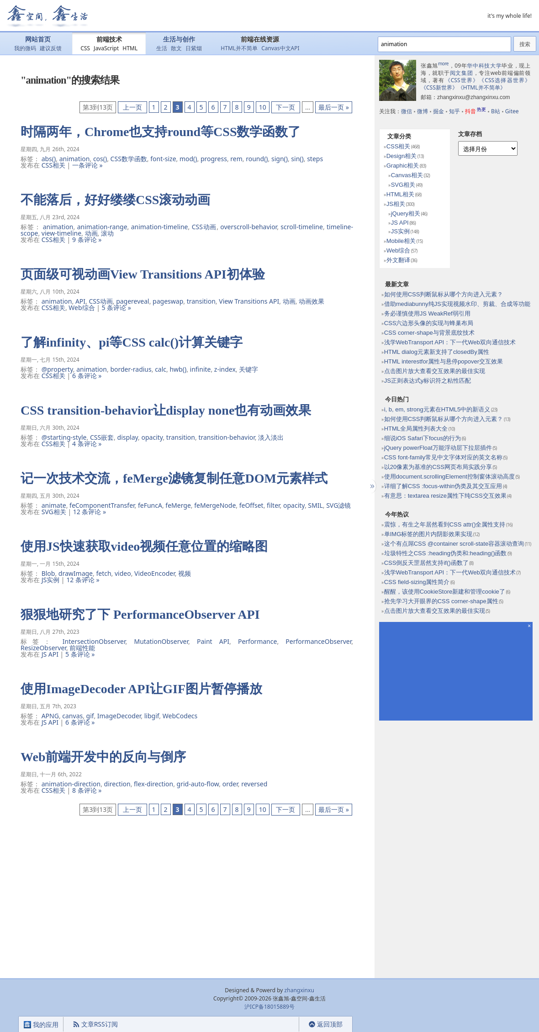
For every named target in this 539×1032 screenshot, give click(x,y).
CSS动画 (204, 226)
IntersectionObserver (94, 641)
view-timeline (61, 233)
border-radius (130, 369)
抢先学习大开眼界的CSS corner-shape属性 (441, 601)
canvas (72, 715)
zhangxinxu (299, 990)
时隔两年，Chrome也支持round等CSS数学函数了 (161, 132)
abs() (49, 158)
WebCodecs (180, 715)
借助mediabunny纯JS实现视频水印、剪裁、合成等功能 (457, 303)
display (127, 437)
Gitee (512, 111)
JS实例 (51, 579)
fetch (103, 573)
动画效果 (311, 301)
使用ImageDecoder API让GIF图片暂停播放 (141, 689)
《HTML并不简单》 (482, 87)
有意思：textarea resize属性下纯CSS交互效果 (445, 495)
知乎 (454, 111)
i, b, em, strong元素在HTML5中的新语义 (437, 409)
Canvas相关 (407, 175)
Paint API (213, 641)
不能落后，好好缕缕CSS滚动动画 (115, 200)
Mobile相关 (401, 240)
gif (90, 715)
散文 (176, 48)
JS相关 (395, 203)
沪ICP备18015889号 (269, 1007)
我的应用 (41, 1024)
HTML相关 (400, 194)
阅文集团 (461, 73)
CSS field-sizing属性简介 (417, 582)
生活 (161, 48)
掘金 (438, 111)
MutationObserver (161, 641)
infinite (200, 369)
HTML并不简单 (239, 48)
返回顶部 (325, 1024)
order (230, 783)
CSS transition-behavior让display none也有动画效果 (166, 410)
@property (57, 369)
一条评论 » (87, 165)
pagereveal (132, 301)
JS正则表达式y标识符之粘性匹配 (427, 380)
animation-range (102, 226)
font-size (163, 158)
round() (257, 158)
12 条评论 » (89, 511)
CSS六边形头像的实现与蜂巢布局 (429, 323)
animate (54, 505)
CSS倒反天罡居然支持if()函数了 (426, 562)
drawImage (75, 573)
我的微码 (25, 48)
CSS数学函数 (129, 158)
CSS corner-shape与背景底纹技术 (429, 332)
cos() (100, 158)
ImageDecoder (119, 715)
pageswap (168, 301)
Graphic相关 (402, 165)
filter (273, 505)
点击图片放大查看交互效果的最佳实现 (434, 371)
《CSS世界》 (462, 80)
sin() (297, 158)
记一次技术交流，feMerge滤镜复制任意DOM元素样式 (174, 478)
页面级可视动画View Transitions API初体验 (143, 274)
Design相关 (401, 156)
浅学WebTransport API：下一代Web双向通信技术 (450, 342)
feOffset (251, 505)
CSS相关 (53, 165)
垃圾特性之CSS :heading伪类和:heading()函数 (445, 553)
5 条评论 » (116, 307)
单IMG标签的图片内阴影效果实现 (428, 534)
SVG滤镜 (338, 505)
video (123, 573)
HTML (129, 48)
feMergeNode (215, 505)
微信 (406, 111)
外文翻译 (398, 260)
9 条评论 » (86, 239)
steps (315, 158)
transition (201, 301)
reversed (254, 783)
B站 (495, 111)
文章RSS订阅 (95, 1024)
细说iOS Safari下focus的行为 (422, 438)
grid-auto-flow (198, 783)
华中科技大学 (484, 65)
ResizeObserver (43, 647)
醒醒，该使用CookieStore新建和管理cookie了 (444, 591)
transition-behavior (226, 437)
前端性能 (82, 647)
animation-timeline (159, 226)
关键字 (248, 369)
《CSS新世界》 (439, 87)
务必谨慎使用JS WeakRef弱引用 (427, 313)
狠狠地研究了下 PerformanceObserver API (140, 614)
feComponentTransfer (102, 505)
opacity (152, 437)
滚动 (107, 233)
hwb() (177, 369)
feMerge (177, 505)
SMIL (315, 505)
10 (262, 107)
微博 (422, 111)
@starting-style (64, 437)
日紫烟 (193, 48)
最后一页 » (333, 107)
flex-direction (153, 783)
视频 (184, 573)
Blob (48, 573)
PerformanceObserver (318, 641)
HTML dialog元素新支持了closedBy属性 (436, 351)
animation (74, 158)
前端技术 (109, 39)
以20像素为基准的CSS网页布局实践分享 (438, 466)
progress (214, 158)
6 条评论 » (86, 375)
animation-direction (71, 783)
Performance (257, 641)
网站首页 (38, 39)
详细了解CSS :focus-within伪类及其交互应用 (443, 486)
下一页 (286, 107)
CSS (85, 48)
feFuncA (150, 505)
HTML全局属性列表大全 (416, 428)
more (443, 63)
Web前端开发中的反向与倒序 (103, 757)
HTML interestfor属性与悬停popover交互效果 (443, 361)
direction (117, 783)
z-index (225, 369)
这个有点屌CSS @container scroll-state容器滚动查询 (454, 543)
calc (160, 369)
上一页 (132, 107)
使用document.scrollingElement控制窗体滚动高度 (449, 476)
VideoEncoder (154, 573)
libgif (151, 715)
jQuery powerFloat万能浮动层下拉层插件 (438, 447)
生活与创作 (179, 39)
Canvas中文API (280, 48)
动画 (91, 233)
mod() (188, 158)
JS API (50, 654)
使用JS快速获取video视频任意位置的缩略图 (144, 546)
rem (236, 158)
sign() (279, 158)
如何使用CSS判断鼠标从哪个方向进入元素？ (443, 294)
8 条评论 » (86, 790)
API (80, 301)
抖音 (475, 111)
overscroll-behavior (248, 226)
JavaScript (106, 48)
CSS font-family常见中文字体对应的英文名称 (443, 457)
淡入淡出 (271, 437)
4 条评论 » (86, 443)
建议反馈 (51, 48)
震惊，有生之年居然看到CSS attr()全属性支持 (445, 524)
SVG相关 (54, 511)
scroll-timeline (301, 226)
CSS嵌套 (102, 437)
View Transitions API (249, 301)
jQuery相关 (405, 213)
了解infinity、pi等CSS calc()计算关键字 (132, 342)
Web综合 (82, 307)
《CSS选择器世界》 (504, 80)
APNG (50, 715)
